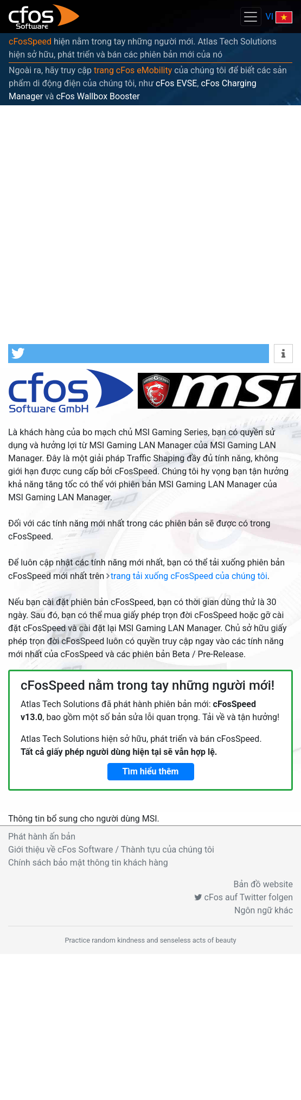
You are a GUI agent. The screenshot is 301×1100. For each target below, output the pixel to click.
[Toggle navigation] (250, 16)
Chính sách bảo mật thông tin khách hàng (88, 862)
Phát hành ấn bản (41, 836)
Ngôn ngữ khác (263, 910)
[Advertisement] (114, 225)
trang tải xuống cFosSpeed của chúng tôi (189, 576)
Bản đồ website (263, 884)
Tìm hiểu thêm (151, 771)
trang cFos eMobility (133, 70)
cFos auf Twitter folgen (243, 897)
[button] (138, 353)
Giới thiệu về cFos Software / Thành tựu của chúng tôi (111, 849)
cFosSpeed (30, 41)
